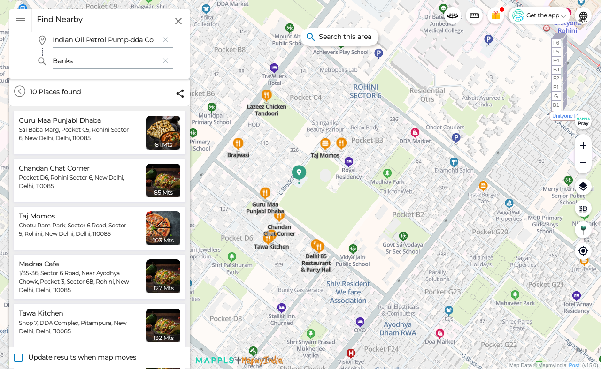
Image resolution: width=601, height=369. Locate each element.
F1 (556, 87)
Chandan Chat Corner (54, 168)
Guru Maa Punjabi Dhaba (60, 120)
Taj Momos (37, 216)
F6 (556, 42)
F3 (556, 69)
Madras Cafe (39, 264)
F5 (556, 51)
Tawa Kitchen (41, 313)
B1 (556, 105)
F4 (556, 60)
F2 (556, 78)
